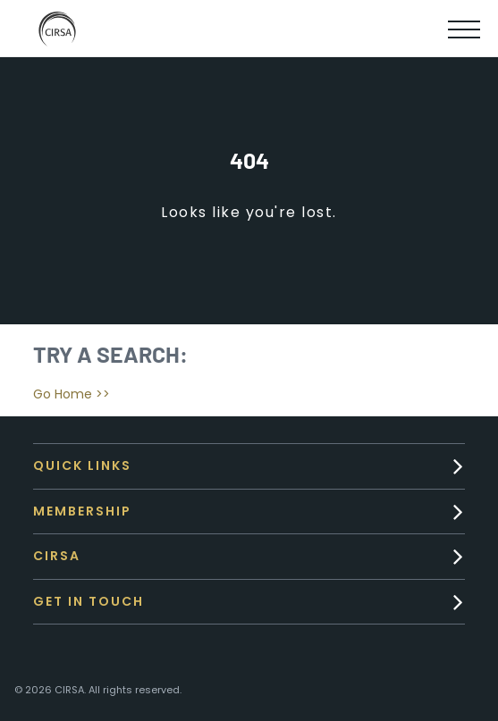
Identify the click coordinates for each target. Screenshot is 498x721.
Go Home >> (71, 394)
